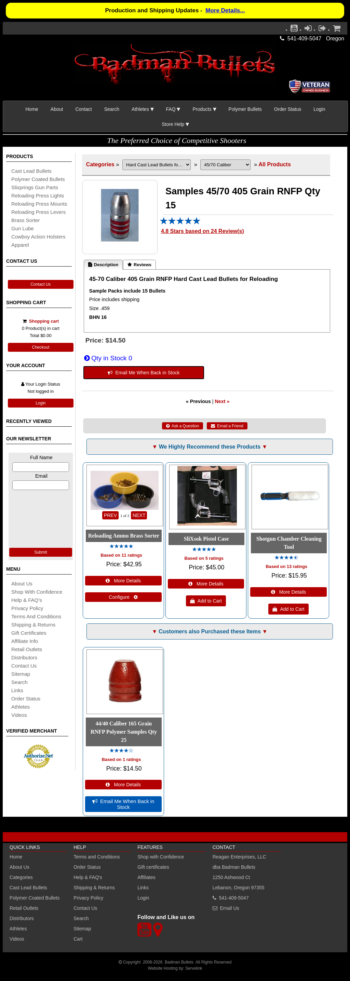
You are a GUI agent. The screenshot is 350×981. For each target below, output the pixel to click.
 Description (103, 264)
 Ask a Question (182, 426)
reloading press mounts (39, 204)
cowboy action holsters (38, 237)
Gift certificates (28, 633)
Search (111, 109)
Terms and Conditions (36, 616)
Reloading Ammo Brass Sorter (123, 536)
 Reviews (139, 264)
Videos (19, 715)
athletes (20, 707)
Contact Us (40, 284)
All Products (275, 164)
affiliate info (24, 641)
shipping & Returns (33, 625)
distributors (24, 657)
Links (143, 887)
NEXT (139, 515)
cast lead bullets (31, 171)
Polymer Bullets (245, 109)
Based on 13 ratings (287, 566)
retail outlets (26, 649)
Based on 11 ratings (121, 555)
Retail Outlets (24, 908)
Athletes (18, 928)
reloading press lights (37, 195)
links (17, 690)
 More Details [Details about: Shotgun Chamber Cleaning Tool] (288, 592)
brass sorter (25, 220)
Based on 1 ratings (121, 759)
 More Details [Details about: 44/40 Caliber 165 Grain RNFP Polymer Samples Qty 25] (123, 784)
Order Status (287, 109)
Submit (40, 552)
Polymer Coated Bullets (34, 898)
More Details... (225, 10)
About (57, 109)
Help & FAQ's (26, 600)
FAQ (171, 109)
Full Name (41, 457)
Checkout (41, 347)
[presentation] (41, 518)
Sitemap (82, 928)
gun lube (22, 228)
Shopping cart (44, 321)
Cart (77, 939)
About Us (21, 583)
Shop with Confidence (36, 592)
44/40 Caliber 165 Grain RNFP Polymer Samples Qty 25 (124, 732)
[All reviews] (180, 223)
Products (201, 109)
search (19, 682)
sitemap (20, 674)
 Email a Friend (227, 426)
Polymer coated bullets (38, 179)
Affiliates (146, 877)
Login (319, 109)
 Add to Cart (206, 600)
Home (32, 109)
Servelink (193, 968)
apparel (20, 245)
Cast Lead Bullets (28, 887)
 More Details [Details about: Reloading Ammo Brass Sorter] (123, 580)
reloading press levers (38, 212)
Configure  (123, 597)
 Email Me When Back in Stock (143, 372)
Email (41, 476)
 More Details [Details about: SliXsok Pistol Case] (206, 583)
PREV (110, 515)
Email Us (229, 908)
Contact (83, 109)
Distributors (22, 918)
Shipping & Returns (94, 887)
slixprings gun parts (34, 187)
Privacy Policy (27, 608)
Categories (100, 164)
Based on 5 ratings (204, 558)
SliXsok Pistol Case (206, 539)
